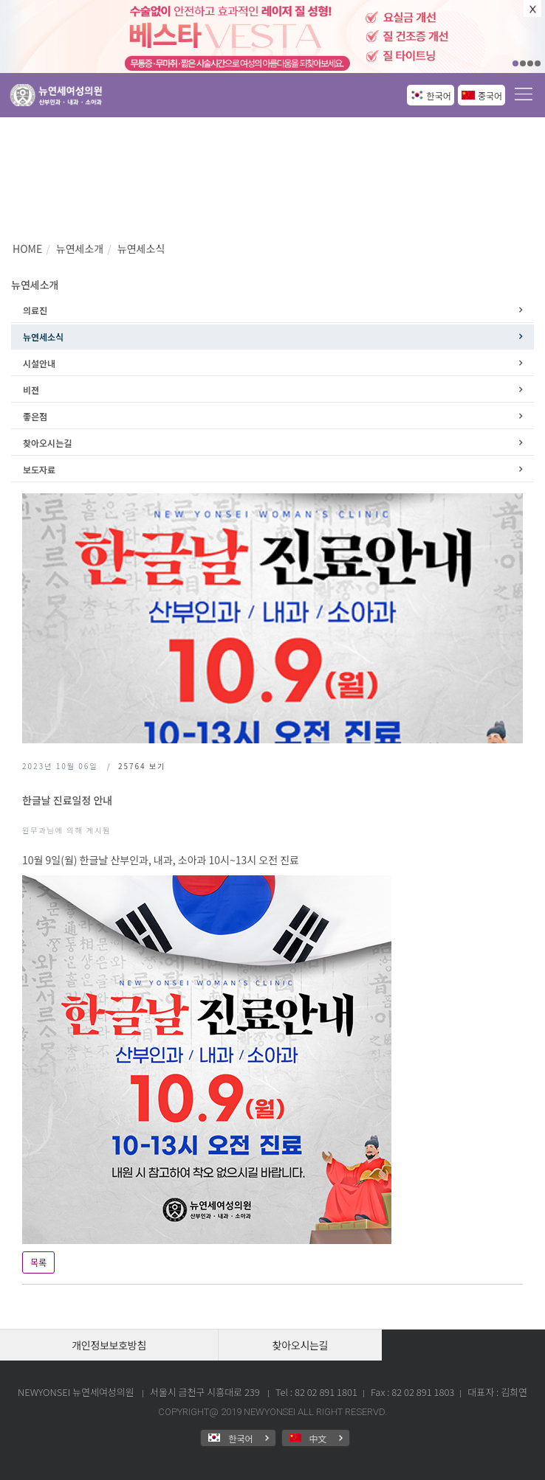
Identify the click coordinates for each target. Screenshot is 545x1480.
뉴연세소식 (141, 248)
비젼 (31, 389)
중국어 (490, 95)
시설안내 (39, 363)
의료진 (35, 310)
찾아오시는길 (47, 443)
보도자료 (39, 469)
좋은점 (35, 416)
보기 (141, 765)
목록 (38, 1262)
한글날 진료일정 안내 (67, 800)
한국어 (439, 95)
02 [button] (523, 63)
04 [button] (538, 63)
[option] (272, 36)
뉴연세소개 (79, 248)
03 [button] (530, 63)
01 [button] (515, 63)
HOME (27, 248)
